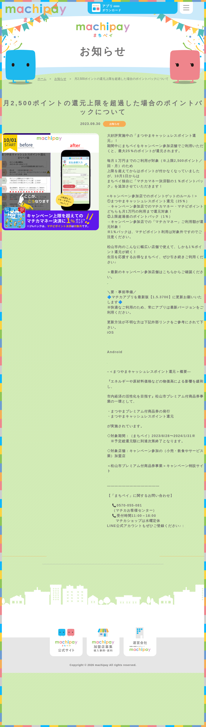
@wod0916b (118, 561)
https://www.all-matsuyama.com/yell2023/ (147, 507)
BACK (15, 595)
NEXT (191, 595)
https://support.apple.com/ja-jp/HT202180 (147, 368)
